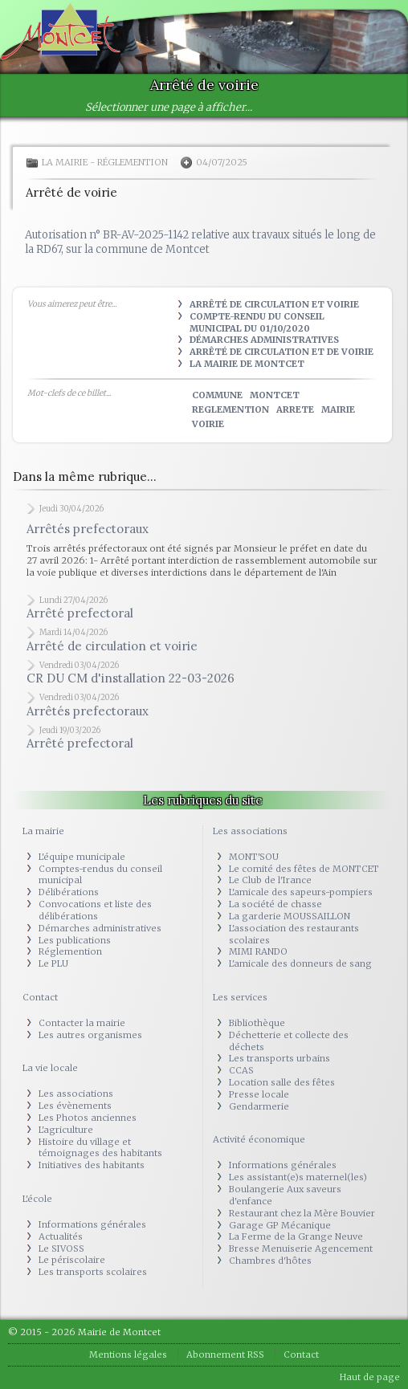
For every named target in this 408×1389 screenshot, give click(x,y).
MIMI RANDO (258, 951)
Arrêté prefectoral (80, 613)
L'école (37, 1198)
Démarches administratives (264, 339)
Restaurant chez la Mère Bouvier (302, 1213)
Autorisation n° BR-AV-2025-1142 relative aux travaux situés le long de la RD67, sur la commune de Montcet (200, 242)
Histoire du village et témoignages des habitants (100, 1147)
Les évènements (75, 1105)
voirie (208, 424)
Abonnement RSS (225, 1354)
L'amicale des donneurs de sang (300, 963)
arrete (295, 409)
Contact (40, 997)
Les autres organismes (90, 1035)
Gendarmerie (259, 1106)
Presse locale (259, 1094)
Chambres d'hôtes (270, 1260)
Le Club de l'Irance (270, 880)
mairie (338, 409)
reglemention (230, 409)
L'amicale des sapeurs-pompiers (301, 892)
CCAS (241, 1070)
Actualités (61, 1236)
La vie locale (50, 1067)
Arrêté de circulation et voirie (274, 304)
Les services (240, 997)
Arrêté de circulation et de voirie (281, 351)
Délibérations (69, 892)
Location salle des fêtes (282, 1082)
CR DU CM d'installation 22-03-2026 (131, 678)
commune (217, 395)
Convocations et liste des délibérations (95, 910)
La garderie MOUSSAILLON (289, 916)
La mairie (65, 162)
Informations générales (92, 1224)
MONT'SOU (254, 856)
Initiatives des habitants (92, 1165)
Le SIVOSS (61, 1248)
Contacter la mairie (82, 1023)
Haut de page (370, 1377)
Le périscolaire (72, 1259)
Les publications (75, 940)
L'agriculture (66, 1129)
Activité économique (259, 1139)
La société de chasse (275, 904)
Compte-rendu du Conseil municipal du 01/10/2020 (257, 322)
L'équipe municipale (82, 856)
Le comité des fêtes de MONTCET (304, 868)
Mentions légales (128, 1354)
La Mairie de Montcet (247, 363)
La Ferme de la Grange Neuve (296, 1236)
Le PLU (53, 963)
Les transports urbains (279, 1058)
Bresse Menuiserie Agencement (301, 1248)
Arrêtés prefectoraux (88, 528)
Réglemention (132, 162)
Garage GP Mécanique (280, 1225)
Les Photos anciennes (88, 1117)
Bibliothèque (257, 1023)
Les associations (76, 1093)
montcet (275, 395)
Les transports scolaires (93, 1271)
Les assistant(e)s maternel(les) (298, 1177)
